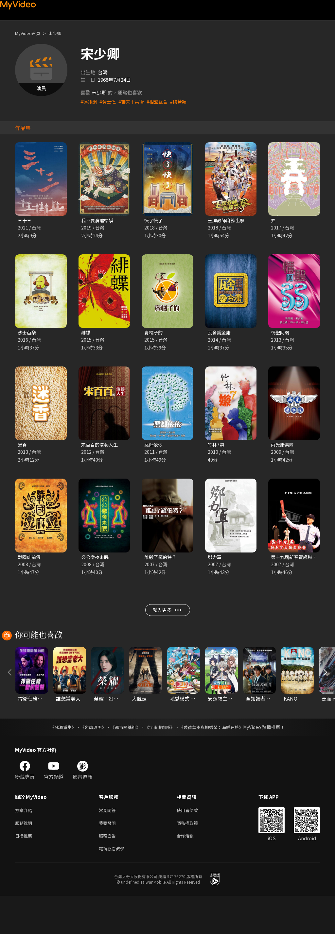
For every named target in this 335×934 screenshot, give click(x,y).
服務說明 (25, 858)
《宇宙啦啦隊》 (160, 761)
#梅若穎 (183, 101)
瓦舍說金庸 (220, 333)
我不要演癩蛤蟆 (98, 220)
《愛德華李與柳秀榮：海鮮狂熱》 (215, 761)
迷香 (22, 446)
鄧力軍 (215, 559)
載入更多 (166, 614)
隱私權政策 (193, 858)
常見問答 (108, 844)
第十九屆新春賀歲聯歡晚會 (300, 559)
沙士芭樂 (27, 333)
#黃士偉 (109, 101)
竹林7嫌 (216, 446)
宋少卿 (60, 33)
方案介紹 (25, 844)
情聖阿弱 (281, 333)
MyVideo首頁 (30, 33)
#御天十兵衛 (134, 101)
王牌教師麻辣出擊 (227, 220)
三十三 (25, 220)
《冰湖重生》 (57, 761)
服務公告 (108, 872)
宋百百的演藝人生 (100, 446)
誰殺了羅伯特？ (161, 559)
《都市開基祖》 (124, 761)
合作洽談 (190, 872)
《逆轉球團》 (89, 761)
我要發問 (108, 858)
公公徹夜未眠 (96, 559)
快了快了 (154, 220)
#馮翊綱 (89, 101)
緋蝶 (86, 333)
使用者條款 (193, 844)
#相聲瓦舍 (161, 101)
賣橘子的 (154, 333)
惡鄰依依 (154, 446)
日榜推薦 (25, 872)
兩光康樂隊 (283, 446)
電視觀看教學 (113, 886)
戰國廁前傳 (30, 559)
